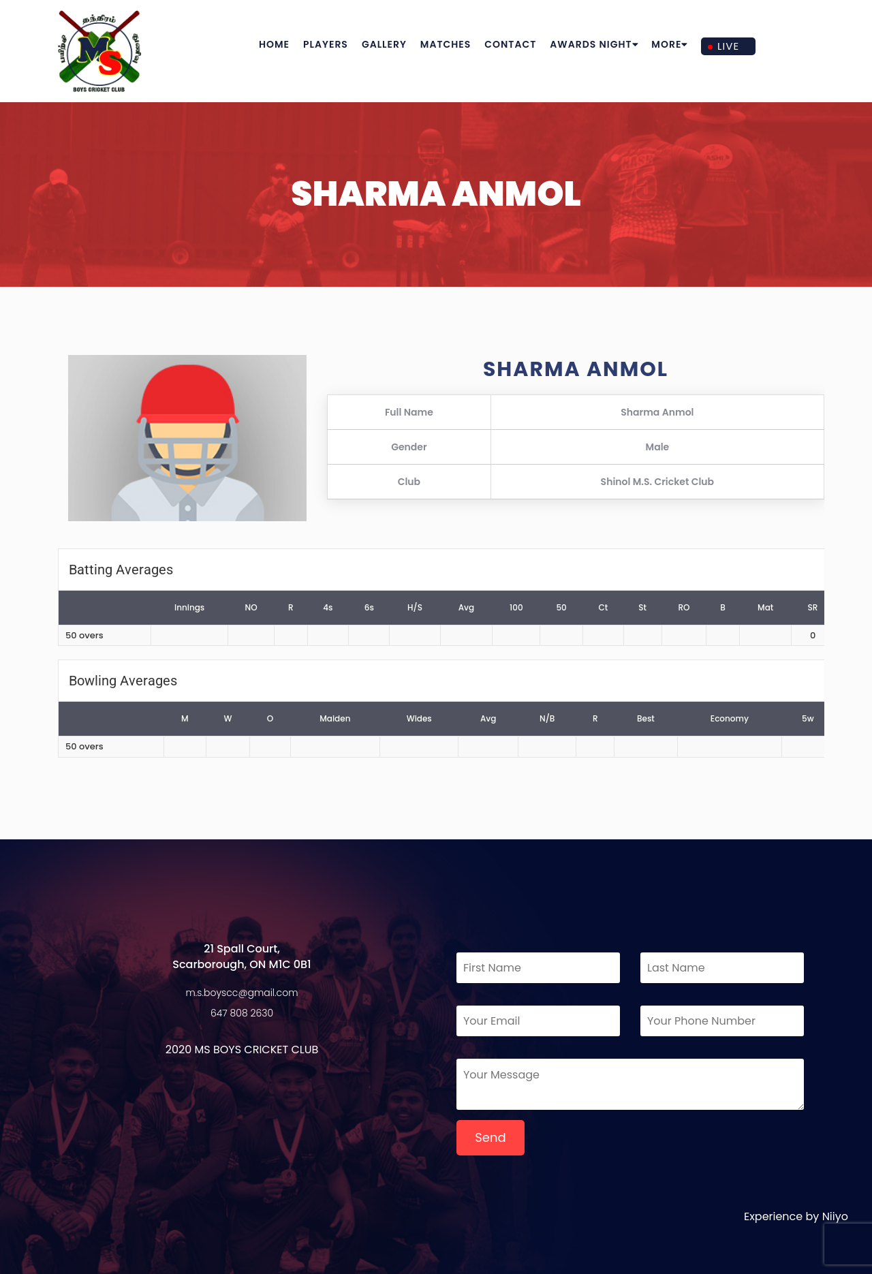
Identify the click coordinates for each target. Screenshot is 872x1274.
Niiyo (835, 1216)
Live (728, 46)
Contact (510, 44)
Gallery (384, 44)
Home (274, 44)
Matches (445, 44)
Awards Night (594, 44)
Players (325, 44)
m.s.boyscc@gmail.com (242, 992)
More (669, 44)
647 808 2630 (242, 1013)
